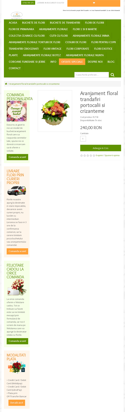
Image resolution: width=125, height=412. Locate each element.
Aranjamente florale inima (91, 35)
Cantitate (84, 133)
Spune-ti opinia (111, 155)
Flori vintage (53, 48)
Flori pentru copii (103, 42)
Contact (15, 68)
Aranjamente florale (53, 29)
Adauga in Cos (100, 148)
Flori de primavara (21, 29)
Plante (13, 55)
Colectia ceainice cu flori (27, 35)
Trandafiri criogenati (24, 48)
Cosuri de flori (75, 42)
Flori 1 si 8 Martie (85, 29)
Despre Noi (95, 61)
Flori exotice (103, 48)
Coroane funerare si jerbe (27, 61)
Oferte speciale (72, 61)
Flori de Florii (94, 22)
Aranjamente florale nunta (85, 55)
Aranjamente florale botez (42, 55)
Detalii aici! (16, 402)
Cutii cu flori (59, 35)
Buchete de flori (33, 22)
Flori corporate (78, 48)
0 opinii (99, 155)
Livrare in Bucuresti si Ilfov (50, 2)
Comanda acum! (17, 157)
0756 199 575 (28, 2)
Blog (111, 61)
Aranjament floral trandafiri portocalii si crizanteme (34, 83)
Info (53, 61)
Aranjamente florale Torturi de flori (34, 42)
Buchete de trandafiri (65, 22)
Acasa (13, 22)
